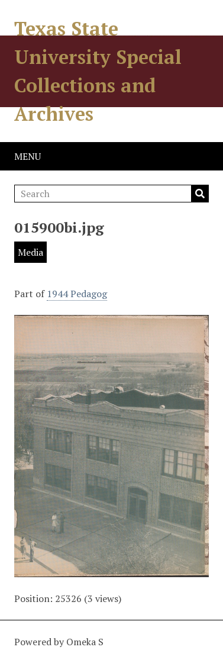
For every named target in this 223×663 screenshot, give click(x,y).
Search (200, 193)
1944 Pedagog (77, 293)
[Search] (111, 193)
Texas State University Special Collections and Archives (98, 71)
